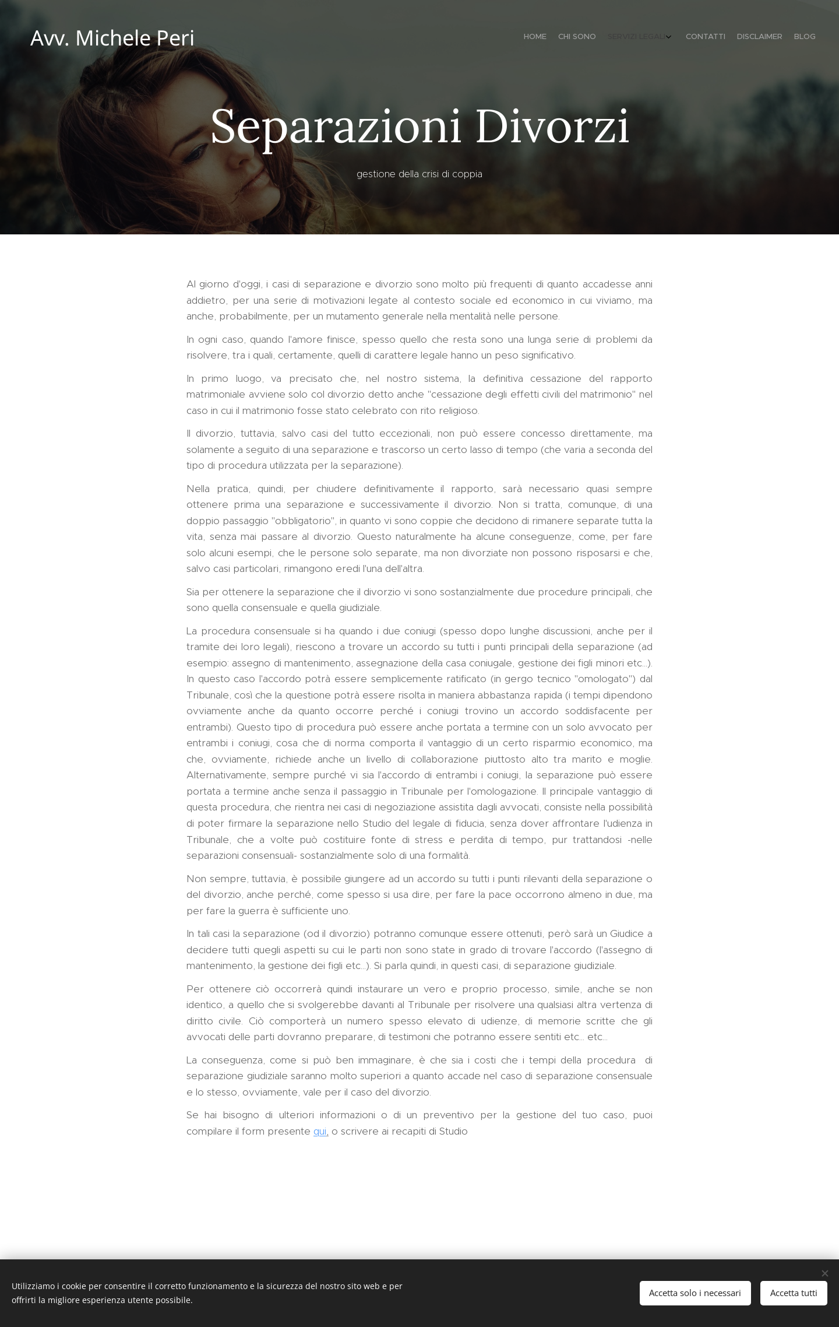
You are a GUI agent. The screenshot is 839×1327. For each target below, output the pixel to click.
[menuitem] (750, 37)
